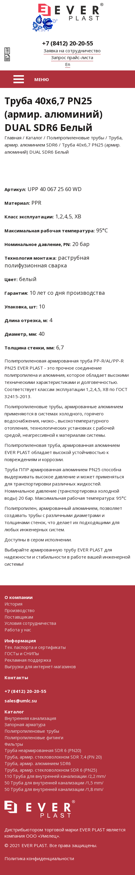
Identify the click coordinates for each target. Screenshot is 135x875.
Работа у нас (17, 630)
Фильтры (13, 744)
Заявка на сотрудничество (72, 50)
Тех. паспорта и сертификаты (35, 647)
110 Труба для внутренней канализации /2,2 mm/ (55, 776)
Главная (13, 138)
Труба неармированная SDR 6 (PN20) (42, 750)
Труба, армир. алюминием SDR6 (37, 763)
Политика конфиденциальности (39, 858)
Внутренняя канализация (30, 718)
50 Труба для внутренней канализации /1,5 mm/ (53, 783)
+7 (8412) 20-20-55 (67, 43)
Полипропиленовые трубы (75, 138)
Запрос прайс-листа (72, 57)
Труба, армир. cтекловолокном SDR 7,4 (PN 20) (53, 757)
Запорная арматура (24, 724)
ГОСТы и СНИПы (21, 653)
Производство (19, 610)
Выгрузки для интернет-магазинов (40, 666)
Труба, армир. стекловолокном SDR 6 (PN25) (50, 770)
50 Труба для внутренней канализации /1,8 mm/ (53, 789)
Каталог (34, 138)
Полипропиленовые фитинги (33, 737)
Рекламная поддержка (27, 660)
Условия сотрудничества (30, 623)
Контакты (16, 677)
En (67, 64)
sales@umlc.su (20, 701)
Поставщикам (18, 617)
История (13, 604)
